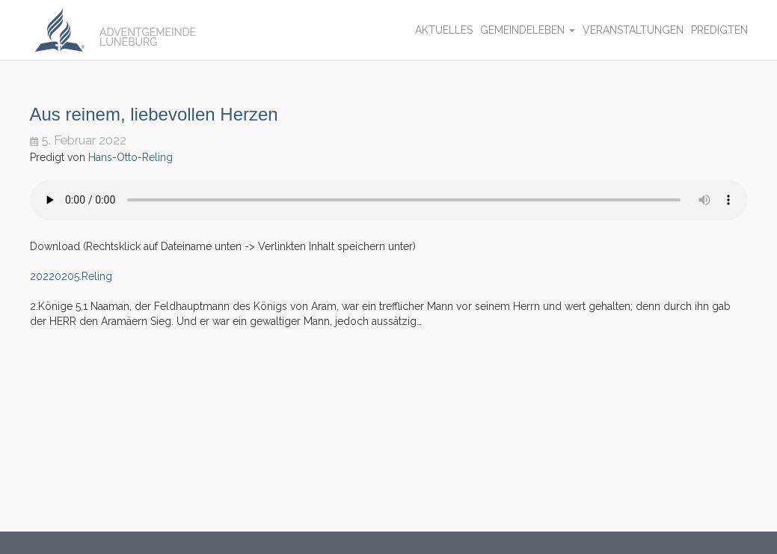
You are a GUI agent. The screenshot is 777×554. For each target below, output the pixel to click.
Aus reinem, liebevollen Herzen (154, 114)
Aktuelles (444, 30)
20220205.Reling (71, 276)
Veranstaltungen (633, 30)
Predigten (719, 30)
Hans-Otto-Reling (130, 157)
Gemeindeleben (527, 30)
